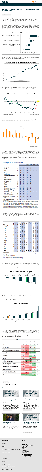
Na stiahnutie (4, 460)
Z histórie (4, 443)
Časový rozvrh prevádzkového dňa (8, 466)
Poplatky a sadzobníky (6, 463)
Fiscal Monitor (33, 263)
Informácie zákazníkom (6, 467)
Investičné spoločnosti (6, 441)
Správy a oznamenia (25, 441)
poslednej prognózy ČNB (28, 214)
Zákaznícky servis (6, 456)
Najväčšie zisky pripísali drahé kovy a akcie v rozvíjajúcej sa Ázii (31, 423)
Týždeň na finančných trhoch (7, 409)
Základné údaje (5, 451)
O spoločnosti (5, 440)
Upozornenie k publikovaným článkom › (9, 384)
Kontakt (3, 446)
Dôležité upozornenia (6, 464)
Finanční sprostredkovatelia (7, 454)
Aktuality (24, 440)
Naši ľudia (4, 445)
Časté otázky (4, 458)
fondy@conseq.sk (25, 452)
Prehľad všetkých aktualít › (35, 434)
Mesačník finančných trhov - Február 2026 (9, 423)
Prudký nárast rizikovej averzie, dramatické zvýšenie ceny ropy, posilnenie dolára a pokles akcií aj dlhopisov (30, 399)
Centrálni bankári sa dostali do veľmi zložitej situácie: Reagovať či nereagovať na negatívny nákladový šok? (11, 399)
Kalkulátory (4, 461)
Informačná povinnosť (6, 452)
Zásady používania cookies (7, 469)
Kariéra (3, 448)
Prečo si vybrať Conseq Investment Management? (11, 449)
